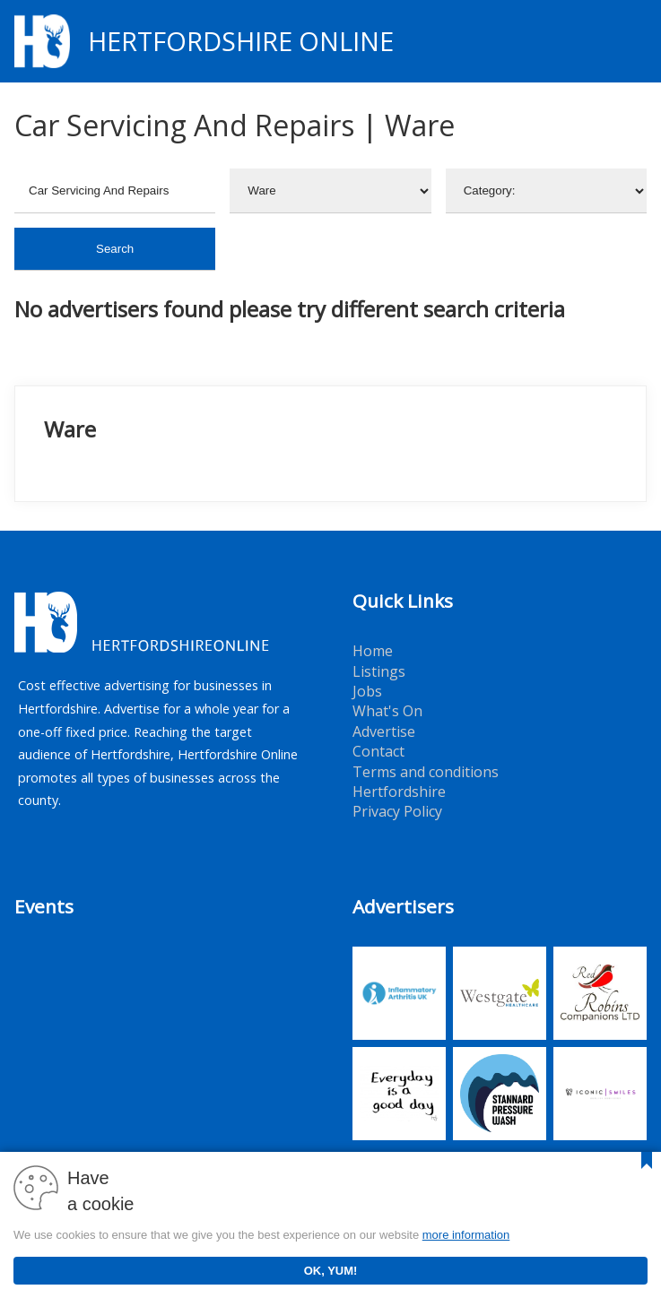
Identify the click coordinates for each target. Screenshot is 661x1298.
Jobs (367, 691)
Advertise (383, 731)
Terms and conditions (425, 772)
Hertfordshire (399, 791)
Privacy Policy (397, 811)
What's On (387, 711)
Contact (378, 751)
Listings (378, 671)
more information (466, 1235)
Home (372, 651)
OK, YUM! (331, 1270)
